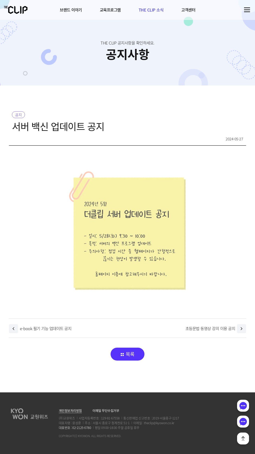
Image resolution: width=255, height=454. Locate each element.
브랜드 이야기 (71, 10)
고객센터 (188, 10)
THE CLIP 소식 (151, 10)
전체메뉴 (247, 9)
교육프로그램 (110, 10)
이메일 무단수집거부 (105, 410)
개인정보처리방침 (70, 410)
